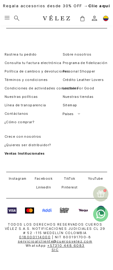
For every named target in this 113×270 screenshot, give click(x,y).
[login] (94, 18)
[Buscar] (16, 18)
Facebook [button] (44, 178)
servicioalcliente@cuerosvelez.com (55, 241)
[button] (82, 18)
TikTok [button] (69, 178)
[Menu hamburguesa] (7, 18)
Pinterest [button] (69, 187)
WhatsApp (55, 245)
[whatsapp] (100, 214)
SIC (55, 250)
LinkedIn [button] (43, 187)
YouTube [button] (95, 178)
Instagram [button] (18, 178)
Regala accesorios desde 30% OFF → (56, 6)
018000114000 (35, 237)
